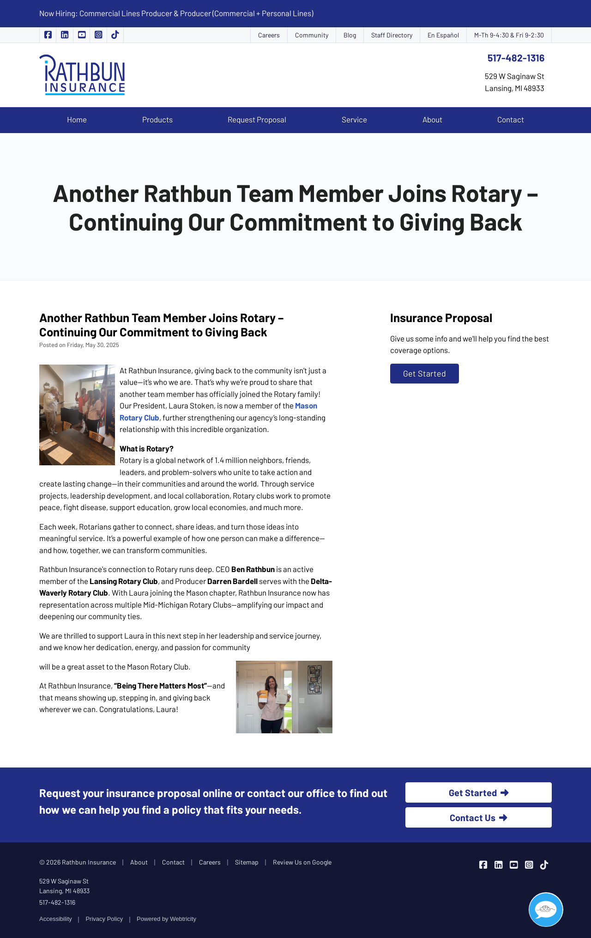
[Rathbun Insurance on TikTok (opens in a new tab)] (115, 35)
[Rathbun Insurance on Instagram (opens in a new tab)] (98, 35)
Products (157, 119)
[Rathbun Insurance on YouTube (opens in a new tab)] (81, 35)
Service (354, 119)
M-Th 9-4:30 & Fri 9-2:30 (509, 35)
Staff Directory (391, 35)
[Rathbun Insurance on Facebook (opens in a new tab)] (47, 35)
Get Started (424, 373)
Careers (269, 35)
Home (77, 119)
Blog (350, 35)
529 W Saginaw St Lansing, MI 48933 (64, 886)
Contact (510, 119)
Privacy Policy (104, 918)
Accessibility (55, 918)
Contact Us (478, 817)
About (432, 119)
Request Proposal (257, 119)
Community (311, 35)
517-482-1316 (516, 57)
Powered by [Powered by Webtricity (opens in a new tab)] (166, 918)
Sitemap (247, 862)
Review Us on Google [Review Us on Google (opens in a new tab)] (302, 862)
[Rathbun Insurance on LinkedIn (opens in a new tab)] (64, 35)
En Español (443, 35)
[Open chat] (546, 909)
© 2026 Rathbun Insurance (77, 862)
